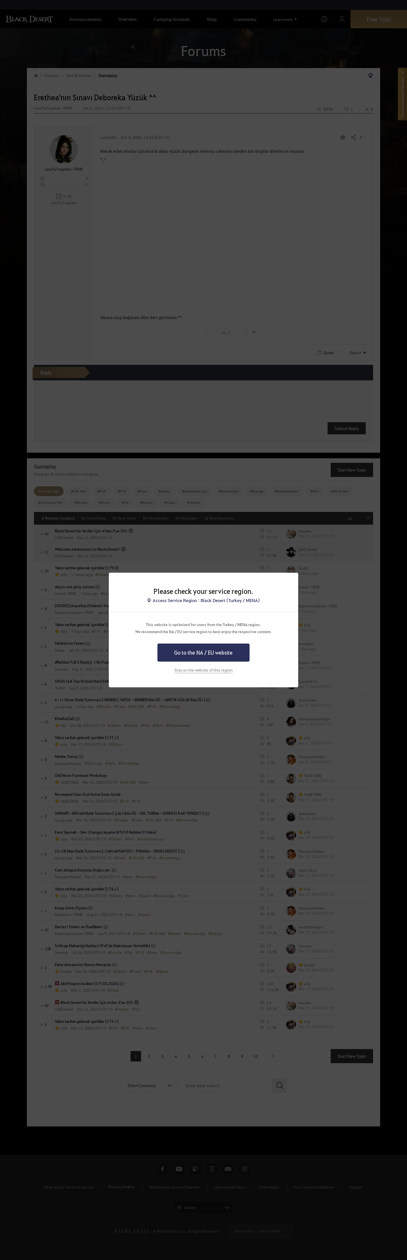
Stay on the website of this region (203, 669)
